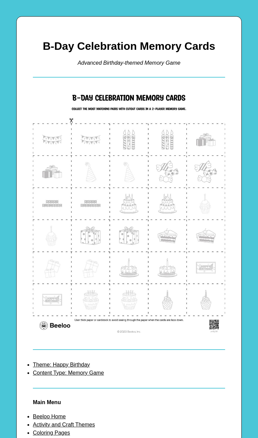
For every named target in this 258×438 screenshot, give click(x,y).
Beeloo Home (49, 416)
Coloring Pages (51, 433)
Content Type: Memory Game (68, 373)
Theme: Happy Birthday (61, 365)
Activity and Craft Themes (64, 424)
